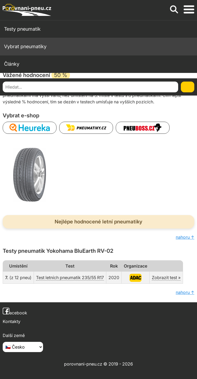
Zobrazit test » (166, 277)
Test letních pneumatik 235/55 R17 (70, 277)
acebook (15, 312)
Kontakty (11, 321)
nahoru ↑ (185, 237)
